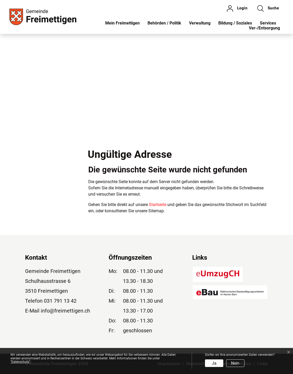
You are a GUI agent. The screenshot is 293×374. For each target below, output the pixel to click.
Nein (235, 363)
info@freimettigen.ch (65, 311)
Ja (214, 363)
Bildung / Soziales (235, 23)
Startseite (157, 204)
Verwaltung (199, 23)
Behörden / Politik (164, 23)
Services (268, 23)
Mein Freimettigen (122, 23)
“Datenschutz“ (20, 362)
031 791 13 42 (60, 301)
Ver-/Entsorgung (264, 28)
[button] (268, 8)
